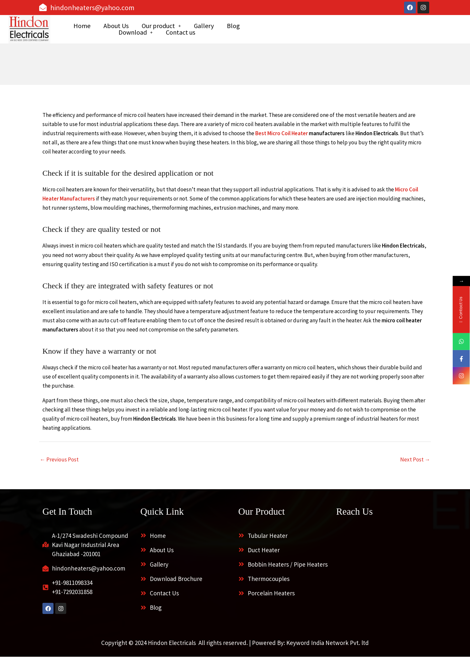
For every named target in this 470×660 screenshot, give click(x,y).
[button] (227, 30)
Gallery (270, 30)
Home (148, 30)
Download (336, 30)
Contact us (381, 30)
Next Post (415, 462)
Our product (227, 30)
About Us (182, 30)
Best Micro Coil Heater (281, 136)
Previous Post (59, 462)
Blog (299, 30)
